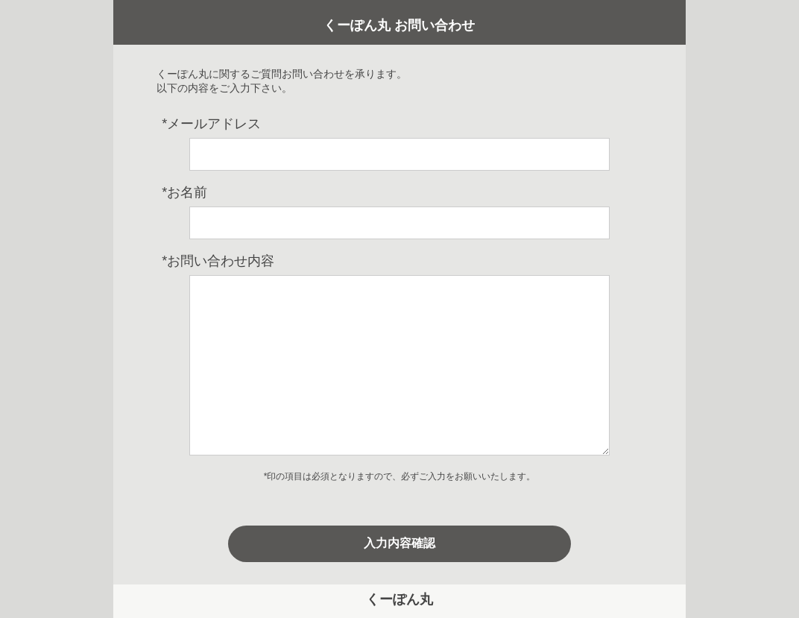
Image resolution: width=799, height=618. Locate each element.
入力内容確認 (399, 543)
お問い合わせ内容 (218, 260)
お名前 (184, 192)
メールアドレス (211, 123)
